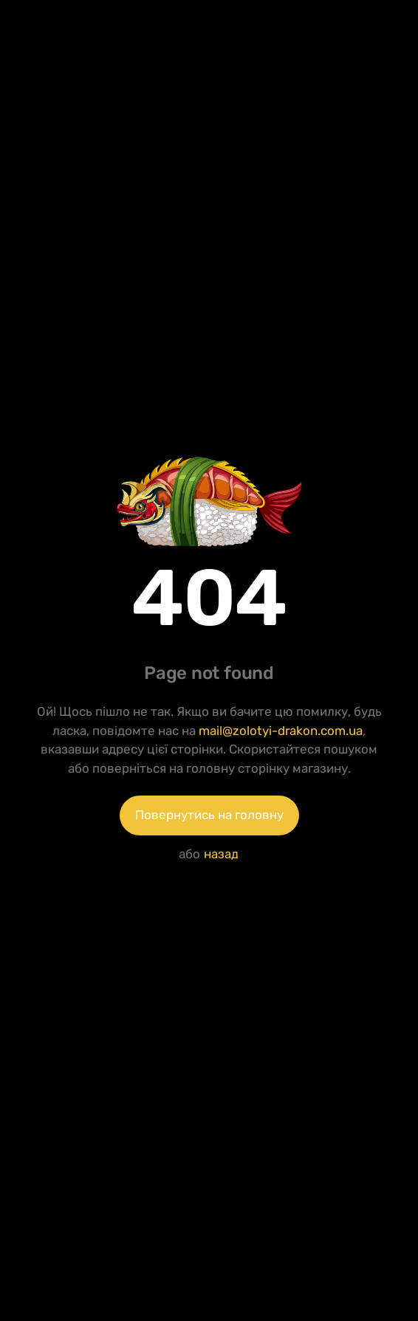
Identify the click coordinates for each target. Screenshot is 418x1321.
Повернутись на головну (209, 814)
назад (221, 853)
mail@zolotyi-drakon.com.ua (281, 730)
